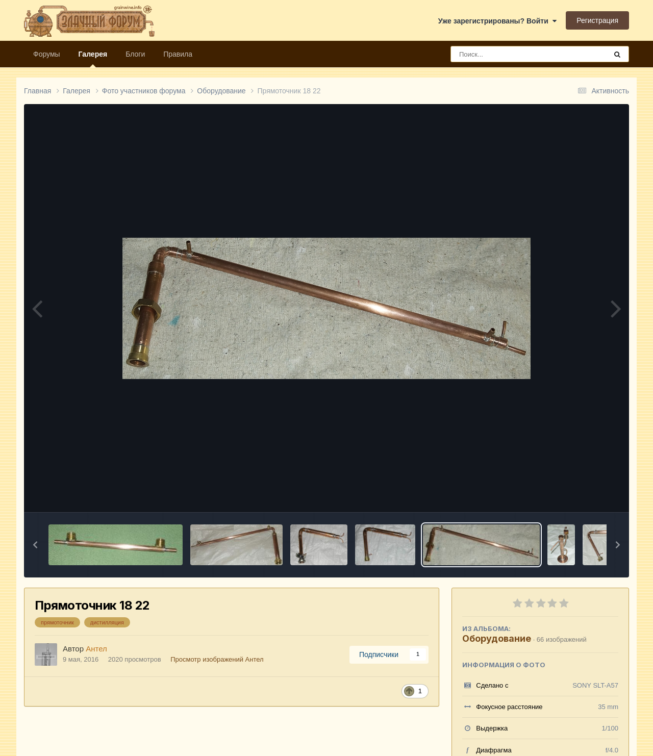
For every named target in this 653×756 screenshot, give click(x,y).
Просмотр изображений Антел (216, 659)
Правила (177, 54)
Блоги (135, 54)
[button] (35, 545)
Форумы (46, 54)
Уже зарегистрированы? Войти (497, 21)
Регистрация (597, 20)
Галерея (93, 58)
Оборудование (496, 638)
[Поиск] (510, 54)
